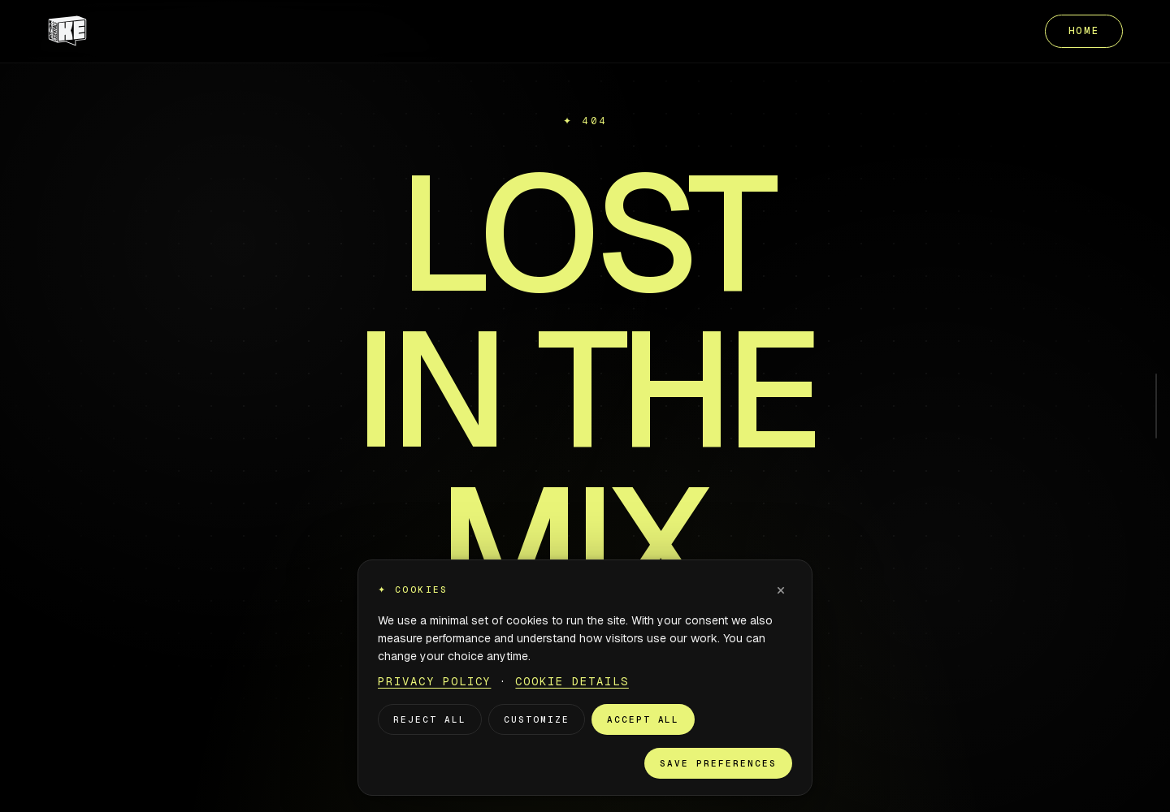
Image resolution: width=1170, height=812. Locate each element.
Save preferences (718, 763)
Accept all (643, 719)
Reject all (429, 719)
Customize (537, 719)
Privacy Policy (434, 681)
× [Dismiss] (781, 589)
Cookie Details (571, 681)
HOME (1084, 30)
